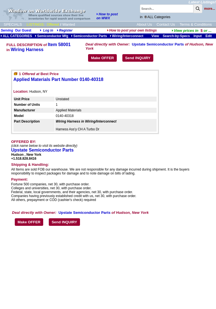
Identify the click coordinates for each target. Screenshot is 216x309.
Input (197, 36)
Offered (53, 24)
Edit (209, 36)
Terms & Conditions (195, 24)
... (192, 30)
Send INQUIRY (138, 58)
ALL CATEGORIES (16, 36)
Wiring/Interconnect (127, 36)
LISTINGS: (36, 24)
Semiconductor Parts (89, 36)
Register (65, 30)
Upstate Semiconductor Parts (158, 44)
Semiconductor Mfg (51, 36)
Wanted (68, 24)
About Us (144, 24)
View (155, 36)
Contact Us (166, 24)
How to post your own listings (132, 30)
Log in (48, 30)
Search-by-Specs (176, 36)
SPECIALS (13, 24)
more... (209, 9)
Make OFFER (102, 58)
